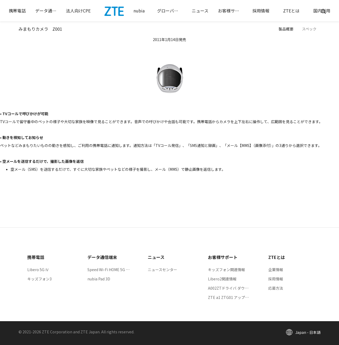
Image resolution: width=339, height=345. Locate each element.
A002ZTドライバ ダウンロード (234, 288)
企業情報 (275, 269)
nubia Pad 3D (98, 278)
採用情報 (275, 278)
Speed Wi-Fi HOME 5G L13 (109, 269)
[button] (17, 10)
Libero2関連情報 (222, 278)
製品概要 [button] (286, 29)
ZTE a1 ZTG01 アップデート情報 (236, 297)
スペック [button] (309, 29)
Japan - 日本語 (307, 332)
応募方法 (275, 288)
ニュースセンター (162, 269)
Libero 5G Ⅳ (38, 269)
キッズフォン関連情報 (226, 269)
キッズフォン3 (39, 278)
